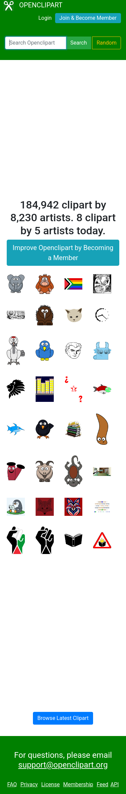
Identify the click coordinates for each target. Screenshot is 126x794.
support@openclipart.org (63, 765)
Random (106, 43)
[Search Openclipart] (35, 43)
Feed (103, 784)
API (115, 784)
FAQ (12, 784)
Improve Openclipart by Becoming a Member (62, 253)
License (50, 784)
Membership (78, 784)
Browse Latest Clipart (63, 718)
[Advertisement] (63, 132)
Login (44, 18)
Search (78, 43)
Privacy (29, 784)
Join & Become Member (88, 18)
